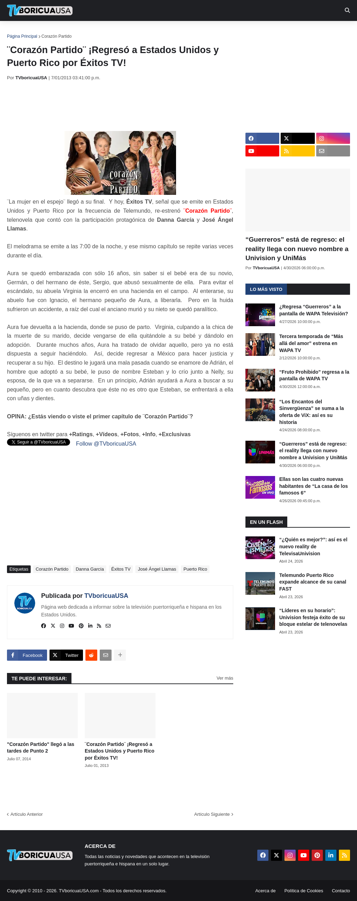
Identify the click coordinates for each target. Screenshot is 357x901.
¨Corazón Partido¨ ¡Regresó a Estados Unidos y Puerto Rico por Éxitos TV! (119, 751)
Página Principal (22, 36)
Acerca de (265, 890)
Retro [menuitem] (262, 31)
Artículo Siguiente (212, 814)
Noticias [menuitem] (49, 31)
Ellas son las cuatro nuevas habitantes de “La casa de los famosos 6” (313, 486)
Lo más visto (266, 289)
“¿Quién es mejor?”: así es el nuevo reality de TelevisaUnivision (313, 546)
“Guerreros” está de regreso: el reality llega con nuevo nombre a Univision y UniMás (297, 249)
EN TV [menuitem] (83, 31)
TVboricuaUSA (106, 595)
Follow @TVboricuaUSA (106, 444)
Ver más (225, 678)
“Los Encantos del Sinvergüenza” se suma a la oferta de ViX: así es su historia (311, 412)
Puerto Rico (195, 569)
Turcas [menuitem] (152, 31)
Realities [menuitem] (118, 31)
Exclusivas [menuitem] (227, 31)
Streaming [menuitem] (187, 31)
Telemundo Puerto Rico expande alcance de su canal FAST (312, 582)
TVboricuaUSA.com (79, 890)
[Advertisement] (134, 106)
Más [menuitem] (286, 31)
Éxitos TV (120, 569)
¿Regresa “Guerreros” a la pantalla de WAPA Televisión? (313, 310)
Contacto (341, 890)
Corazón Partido (56, 36)
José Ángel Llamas (157, 569)
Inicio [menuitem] (19, 31)
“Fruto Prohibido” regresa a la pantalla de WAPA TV (314, 375)
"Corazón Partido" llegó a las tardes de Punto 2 (40, 747)
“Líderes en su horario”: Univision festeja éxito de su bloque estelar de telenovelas (313, 617)
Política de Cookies (303, 890)
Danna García (90, 569)
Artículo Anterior (26, 814)
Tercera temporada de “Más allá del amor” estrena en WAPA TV (311, 343)
